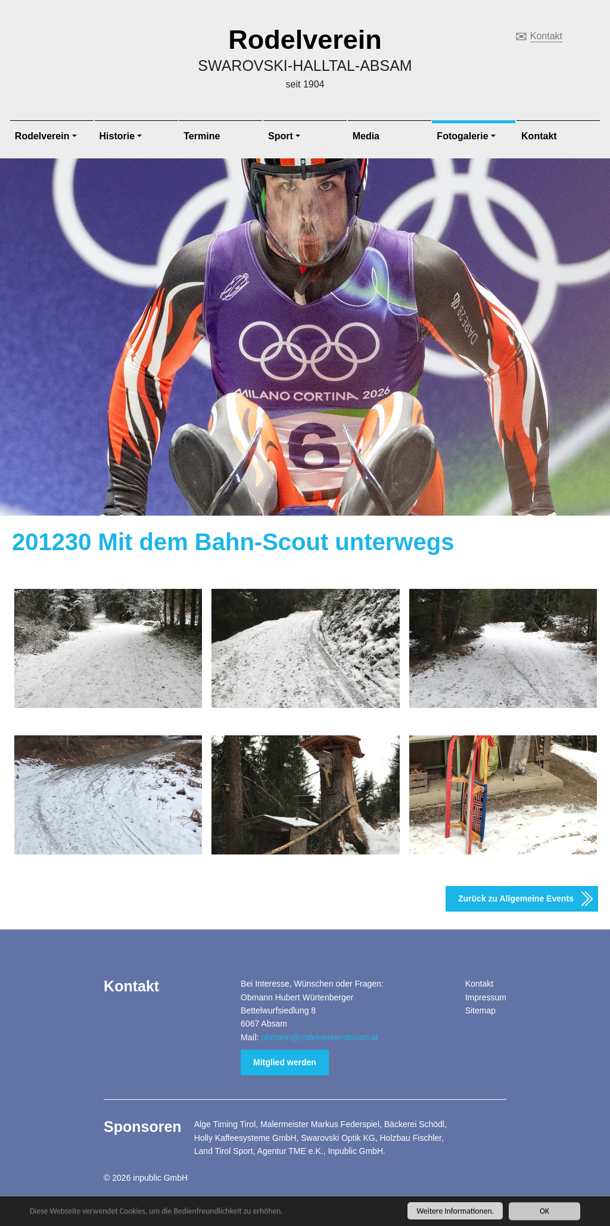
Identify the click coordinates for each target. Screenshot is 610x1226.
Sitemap (480, 1010)
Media (366, 136)
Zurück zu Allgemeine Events (516, 898)
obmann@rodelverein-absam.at (319, 1037)
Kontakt (546, 36)
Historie (117, 136)
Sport (280, 136)
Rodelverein (305, 39)
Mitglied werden (284, 1062)
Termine (201, 136)
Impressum (485, 997)
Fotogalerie (462, 136)
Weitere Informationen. (455, 1216)
